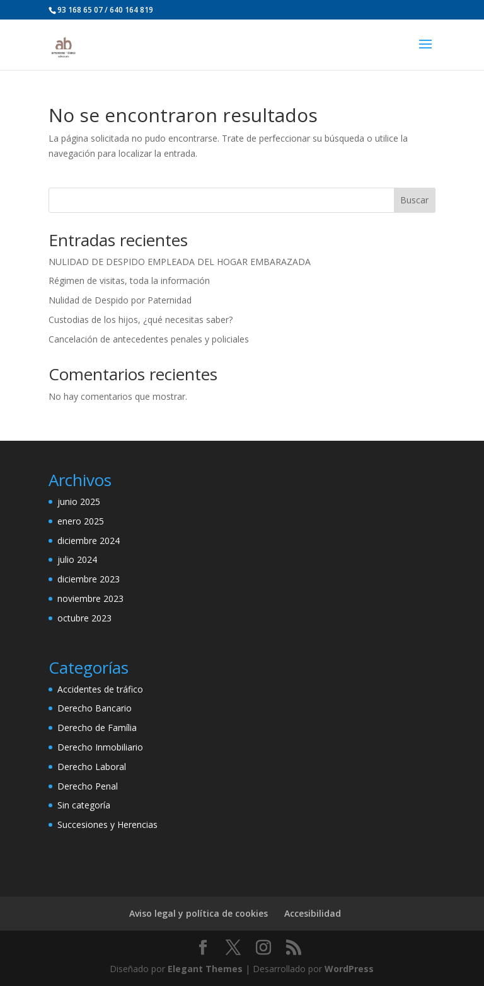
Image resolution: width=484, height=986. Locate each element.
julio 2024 (77, 559)
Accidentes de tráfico (100, 689)
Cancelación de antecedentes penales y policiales (149, 339)
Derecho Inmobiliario (100, 747)
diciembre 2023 (88, 579)
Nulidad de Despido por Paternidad (120, 300)
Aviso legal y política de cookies (198, 913)
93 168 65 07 (80, 9)
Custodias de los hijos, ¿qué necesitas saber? (141, 320)
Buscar (414, 200)
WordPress (349, 969)
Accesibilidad (312, 913)
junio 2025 (78, 501)
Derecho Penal (87, 786)
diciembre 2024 (88, 541)
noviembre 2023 (90, 598)
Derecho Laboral (91, 767)
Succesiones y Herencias (107, 824)
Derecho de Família (97, 728)
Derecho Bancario (94, 708)
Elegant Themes (205, 969)
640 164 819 (131, 9)
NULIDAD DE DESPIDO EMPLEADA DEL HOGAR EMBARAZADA (180, 262)
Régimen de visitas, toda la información (129, 280)
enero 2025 (80, 521)
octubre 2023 (84, 618)
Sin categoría (83, 805)
